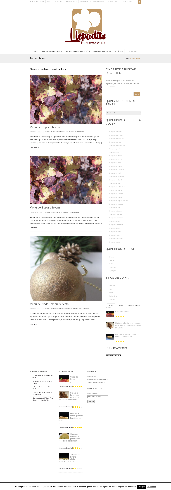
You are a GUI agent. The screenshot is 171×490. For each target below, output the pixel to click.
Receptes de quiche (115, 197)
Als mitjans (113, 1)
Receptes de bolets (115, 166)
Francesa (112, 286)
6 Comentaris (85, 308)
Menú (48, 132)
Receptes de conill (115, 173)
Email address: (92, 393)
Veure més (151, 487)
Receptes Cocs (114, 152)
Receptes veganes (115, 242)
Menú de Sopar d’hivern (45, 127)
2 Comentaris (80, 132)
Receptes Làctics (114, 228)
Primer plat (112, 267)
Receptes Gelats (114, 221)
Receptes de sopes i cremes (118, 200)
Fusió (110, 289)
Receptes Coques (115, 163)
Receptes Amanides (115, 132)
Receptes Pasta (114, 235)
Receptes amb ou (115, 142)
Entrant (111, 257)
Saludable (112, 299)
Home (128, 58)
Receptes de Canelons (116, 169)
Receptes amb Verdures (117, 145)
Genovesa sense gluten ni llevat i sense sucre (126, 335)
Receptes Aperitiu (115, 149)
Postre (111, 264)
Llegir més (33, 147)
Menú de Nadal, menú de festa (49, 304)
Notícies (58, 1)
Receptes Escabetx (115, 214)
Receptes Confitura (115, 156)
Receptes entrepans (115, 211)
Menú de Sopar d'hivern (45, 207)
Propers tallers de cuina (92, 1)
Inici (49, 1)
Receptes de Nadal (115, 180)
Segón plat (112, 271)
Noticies (62, 132)
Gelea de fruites (122, 312)
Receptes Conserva (115, 159)
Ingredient (112, 260)
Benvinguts (71, 1)
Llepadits (71, 132)
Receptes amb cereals (116, 138)
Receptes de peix (114, 183)
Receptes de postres (116, 194)
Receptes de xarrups (116, 204)
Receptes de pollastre (116, 190)
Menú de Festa (55, 132)
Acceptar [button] (142, 487)
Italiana (111, 293)
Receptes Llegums (115, 232)
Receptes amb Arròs (116, 135)
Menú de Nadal (65, 308)
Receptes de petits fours (117, 187)
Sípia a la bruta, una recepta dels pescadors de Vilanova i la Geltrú (128, 325)
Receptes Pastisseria (116, 238)
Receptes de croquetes (116, 176)
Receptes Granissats (116, 225)
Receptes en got (114, 207)
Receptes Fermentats (116, 218)
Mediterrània (113, 296)
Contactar (127, 1)
